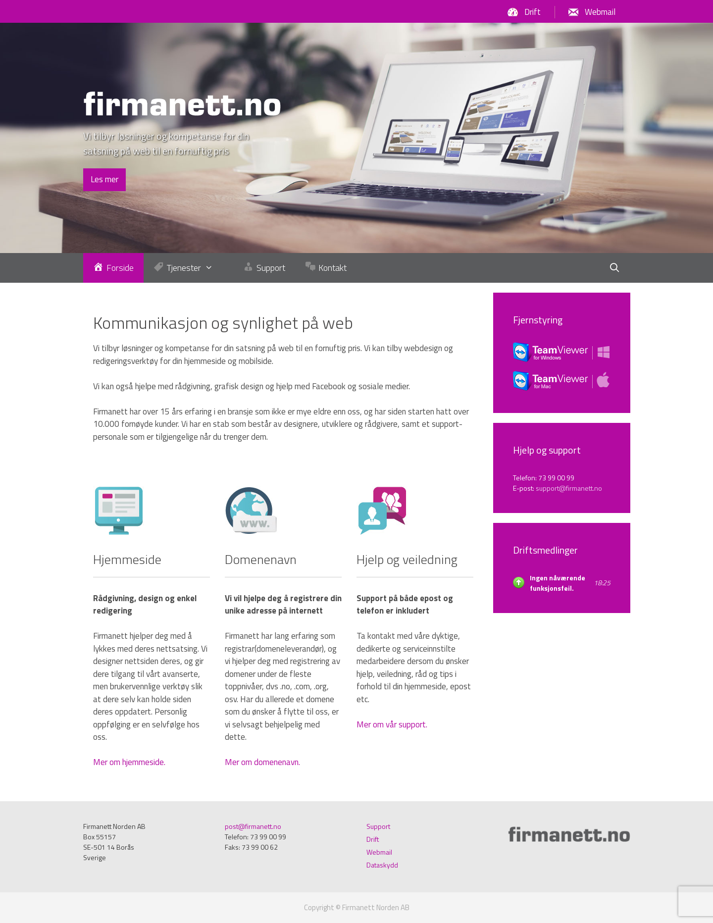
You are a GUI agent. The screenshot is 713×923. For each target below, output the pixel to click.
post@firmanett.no (253, 826)
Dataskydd (382, 865)
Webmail (600, 11)
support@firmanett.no (569, 488)
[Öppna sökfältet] (614, 268)
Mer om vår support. (391, 724)
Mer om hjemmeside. (129, 762)
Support (378, 826)
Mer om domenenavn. (262, 762)
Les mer (104, 179)
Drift (532, 11)
